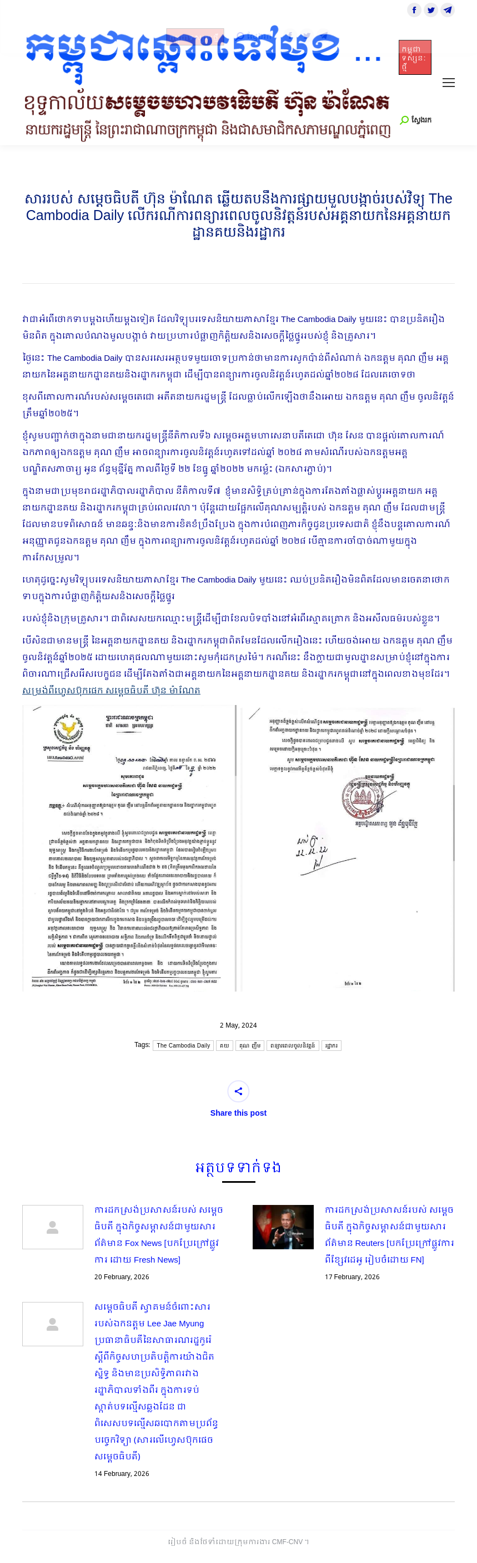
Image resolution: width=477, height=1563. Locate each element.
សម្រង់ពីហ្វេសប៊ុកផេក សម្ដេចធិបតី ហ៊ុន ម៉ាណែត (111, 691)
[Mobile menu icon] (449, 82)
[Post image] (52, 1227)
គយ (224, 1046)
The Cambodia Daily (183, 1046)
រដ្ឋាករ (331, 1046)
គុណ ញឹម (249, 1046)
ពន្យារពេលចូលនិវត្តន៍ (292, 1046)
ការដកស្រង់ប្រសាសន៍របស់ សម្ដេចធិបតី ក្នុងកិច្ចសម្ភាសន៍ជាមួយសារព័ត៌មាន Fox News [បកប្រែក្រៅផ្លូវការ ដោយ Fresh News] (158, 1235)
